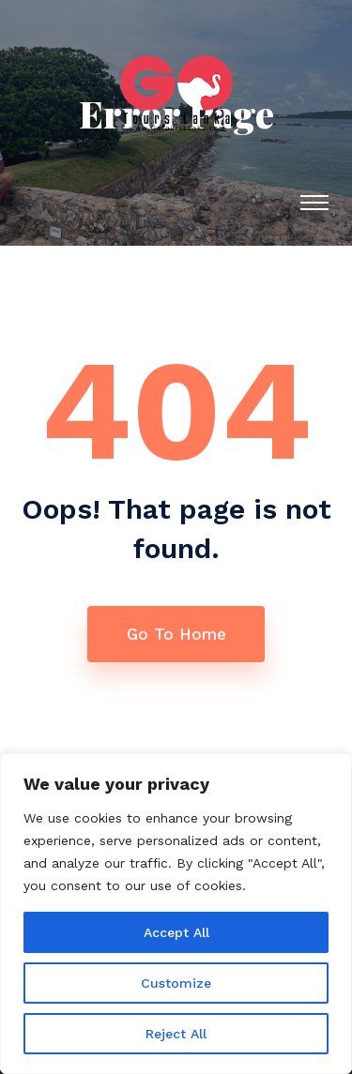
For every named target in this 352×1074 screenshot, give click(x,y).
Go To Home (176, 634)
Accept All (176, 932)
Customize (176, 983)
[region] (176, 913)
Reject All (176, 1033)
